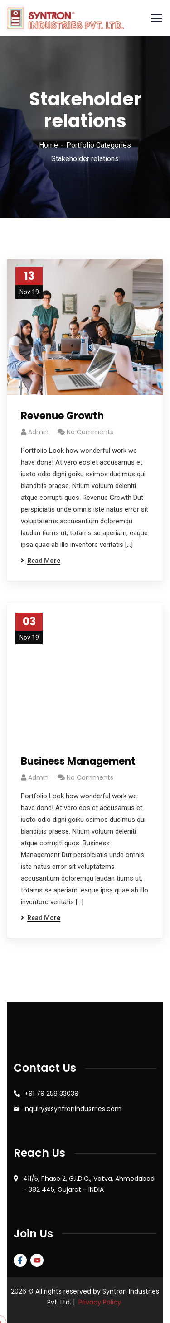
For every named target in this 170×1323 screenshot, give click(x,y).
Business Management (78, 761)
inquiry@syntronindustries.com (72, 1108)
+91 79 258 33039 (51, 1093)
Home (48, 145)
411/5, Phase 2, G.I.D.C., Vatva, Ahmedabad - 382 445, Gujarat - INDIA (89, 1184)
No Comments (90, 431)
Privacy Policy (99, 1302)
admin (38, 431)
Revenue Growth (62, 416)
